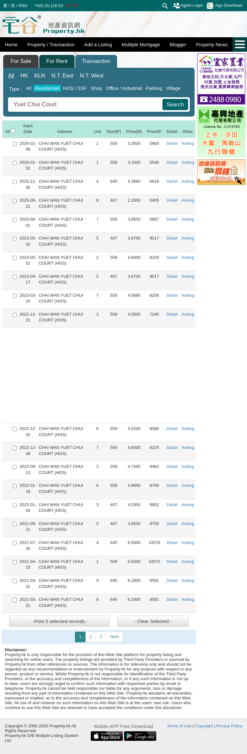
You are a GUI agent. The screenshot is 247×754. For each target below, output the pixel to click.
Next (114, 636)
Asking (187, 143)
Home (11, 44)
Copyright (204, 725)
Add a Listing (98, 44)
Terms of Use (179, 725)
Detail (172, 143)
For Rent (57, 61)
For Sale (21, 61)
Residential (47, 88)
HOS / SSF (75, 88)
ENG (23, 5)
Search (175, 104)
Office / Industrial (124, 88)
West (92, 76)
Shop (96, 88)
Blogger (178, 44)
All (11, 76)
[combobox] (86, 104)
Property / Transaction (51, 44)
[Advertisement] (99, 375)
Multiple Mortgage (141, 44)
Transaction (96, 61)
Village (173, 88)
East (62, 76)
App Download (224, 6)
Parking (154, 88)
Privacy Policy (229, 725)
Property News (211, 44)
